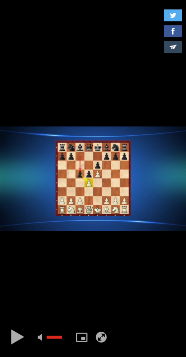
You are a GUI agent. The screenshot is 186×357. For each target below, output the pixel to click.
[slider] (54, 337)
